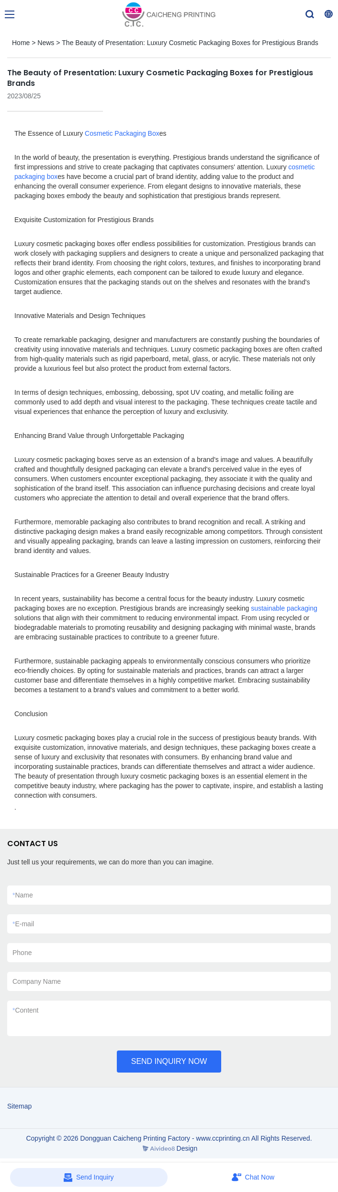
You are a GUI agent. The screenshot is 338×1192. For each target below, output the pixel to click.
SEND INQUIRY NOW (169, 1061)
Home (21, 43)
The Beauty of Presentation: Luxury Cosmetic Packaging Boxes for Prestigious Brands (190, 43)
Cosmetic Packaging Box (122, 133)
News (45, 43)
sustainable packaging (284, 608)
